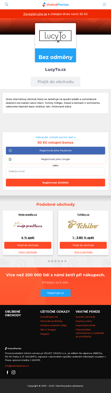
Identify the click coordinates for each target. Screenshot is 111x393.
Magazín (44, 334)
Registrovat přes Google (39, 159)
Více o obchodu (28, 252)
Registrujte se (55, 293)
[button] (46, 261)
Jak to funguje (48, 329)
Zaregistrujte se (35, 14)
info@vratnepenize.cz (17, 365)
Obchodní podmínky (51, 321)
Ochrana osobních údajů (53, 325)
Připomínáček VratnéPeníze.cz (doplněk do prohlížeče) (90, 333)
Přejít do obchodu (55, 81)
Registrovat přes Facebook (40, 151)
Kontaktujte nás (49, 316)
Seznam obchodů (85, 316)
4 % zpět (27, 237)
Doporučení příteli (85, 325)
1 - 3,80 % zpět (83, 237)
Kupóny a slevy (84, 321)
